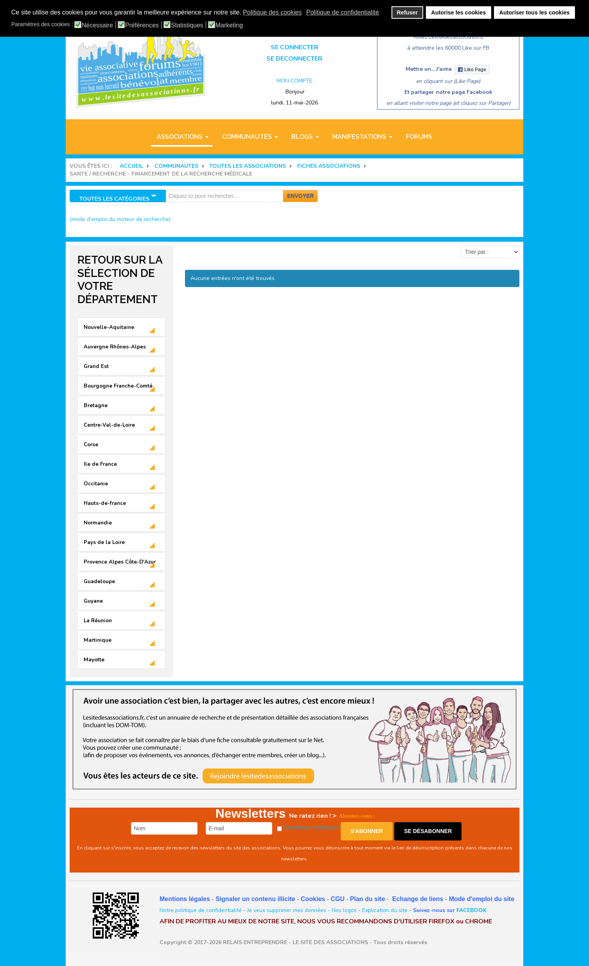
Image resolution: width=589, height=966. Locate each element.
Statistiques (187, 25)
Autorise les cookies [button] (458, 12)
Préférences (142, 25)
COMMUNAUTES (247, 136)
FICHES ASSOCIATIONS (328, 166)
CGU (337, 899)
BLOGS (302, 136)
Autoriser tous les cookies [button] (534, 12)
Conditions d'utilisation (312, 827)
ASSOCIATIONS (180, 136)
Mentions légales (185, 899)
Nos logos (344, 910)
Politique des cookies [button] (272, 12)
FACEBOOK (471, 910)
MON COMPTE (294, 80)
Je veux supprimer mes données (286, 910)
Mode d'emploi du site (481, 899)
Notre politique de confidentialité (201, 910)
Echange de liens (418, 899)
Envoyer (300, 196)
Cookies (313, 899)
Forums (419, 136)
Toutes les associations (247, 166)
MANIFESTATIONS (359, 136)
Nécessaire (97, 25)
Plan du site (367, 899)
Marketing (229, 25)
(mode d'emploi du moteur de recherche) (120, 219)
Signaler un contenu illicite (255, 899)
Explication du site (385, 910)
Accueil (131, 166)
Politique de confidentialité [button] (342, 12)
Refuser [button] (407, 12)
